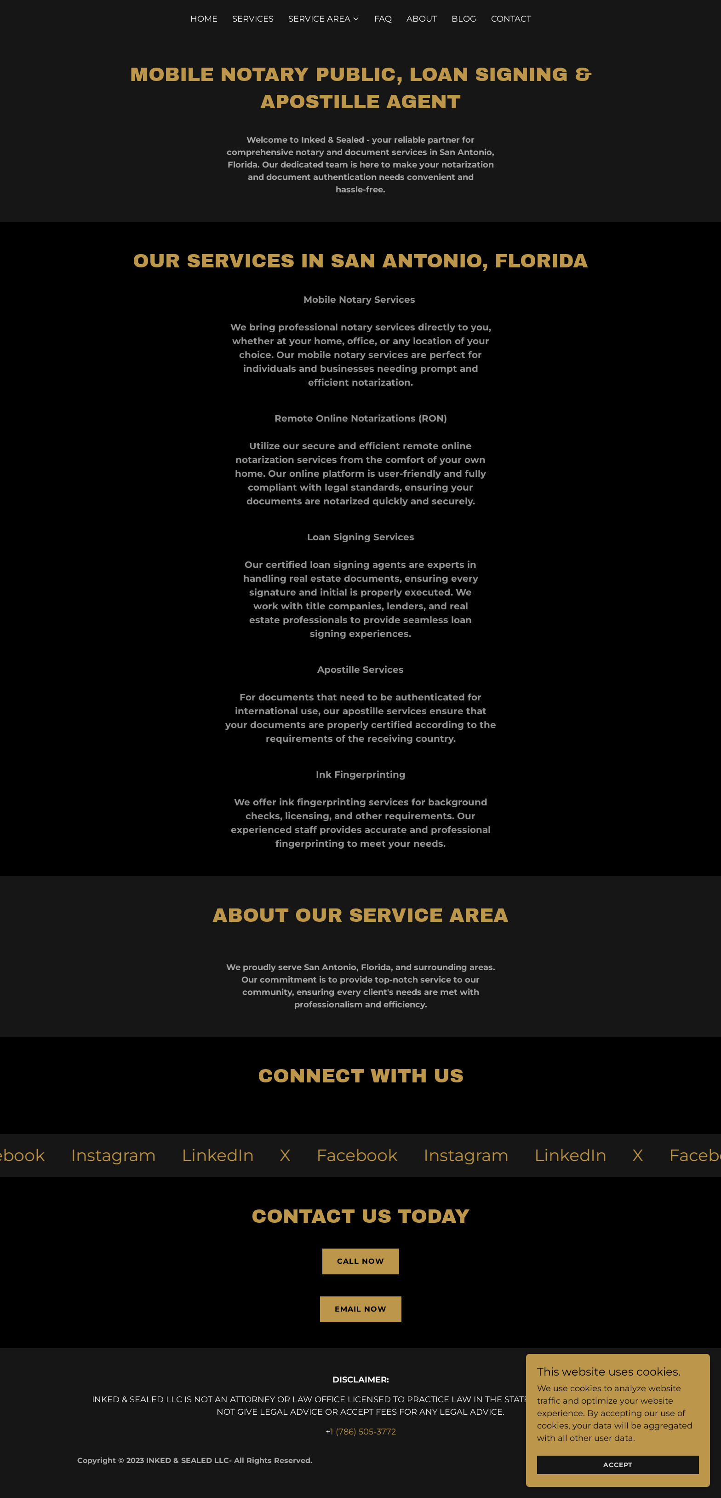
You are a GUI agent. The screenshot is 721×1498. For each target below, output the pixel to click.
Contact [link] (511, 19)
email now (361, 1309)
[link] (120, 1155)
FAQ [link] (383, 19)
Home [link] (203, 19)
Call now (360, 1261)
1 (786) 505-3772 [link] (363, 1432)
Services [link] (253, 19)
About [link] (421, 19)
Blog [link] (464, 19)
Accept (618, 1465)
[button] (324, 18)
